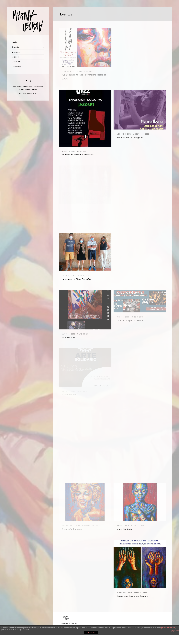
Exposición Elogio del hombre (132, 596)
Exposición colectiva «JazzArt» (78, 154)
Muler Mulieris (124, 529)
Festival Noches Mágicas (130, 137)
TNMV (34, 94)
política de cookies (168, 628)
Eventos (16, 52)
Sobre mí (16, 61)
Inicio (14, 42)
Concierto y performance (130, 320)
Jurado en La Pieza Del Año (76, 279)
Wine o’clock (68, 337)
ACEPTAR (91, 633)
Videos (15, 57)
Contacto (16, 66)
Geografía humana (72, 529)
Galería (15, 47)
